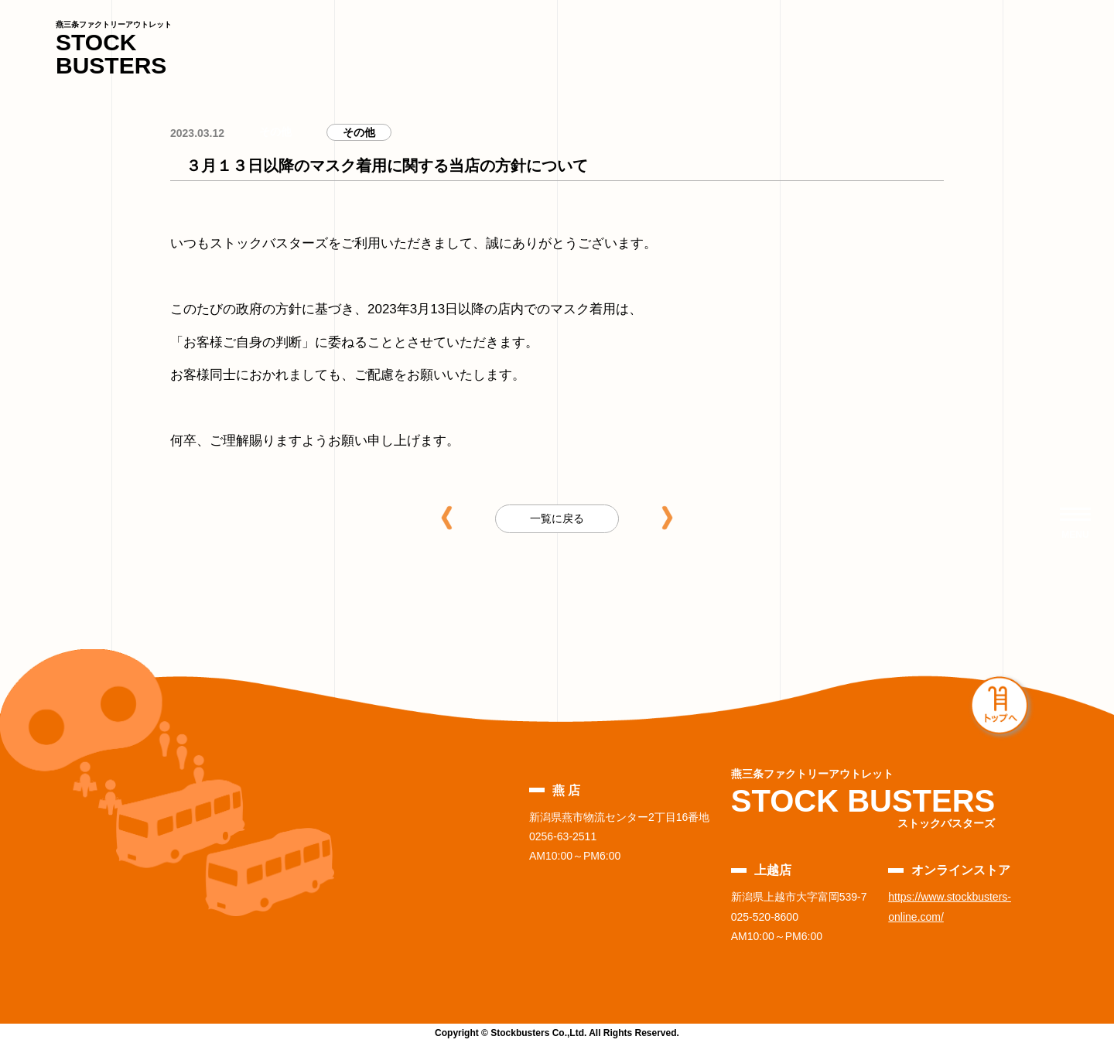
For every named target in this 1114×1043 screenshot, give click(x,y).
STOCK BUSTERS (114, 49)
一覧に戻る (557, 518)
